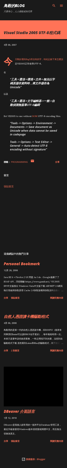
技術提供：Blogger (33, 459)
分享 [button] (57, 161)
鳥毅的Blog (14, 5)
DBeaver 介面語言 (19, 411)
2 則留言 (15, 350)
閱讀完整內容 (56, 297)
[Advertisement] (33, 220)
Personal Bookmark (22, 263)
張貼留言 (9, 186)
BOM (34, 116)
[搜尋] (54, 6)
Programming (19, 161)
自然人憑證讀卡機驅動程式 (26, 316)
